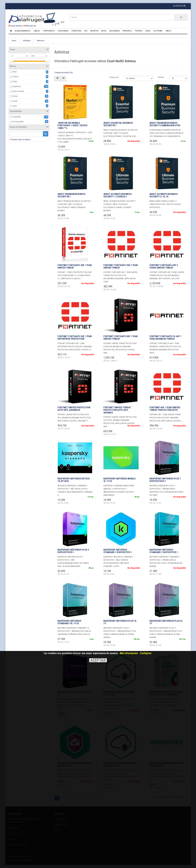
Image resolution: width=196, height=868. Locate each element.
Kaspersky (17, 86)
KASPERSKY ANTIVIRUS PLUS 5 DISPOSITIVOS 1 (73, 551)
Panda (15, 101)
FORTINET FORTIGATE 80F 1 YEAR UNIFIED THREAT (120, 337)
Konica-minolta (18, 91)
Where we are (30, 26)
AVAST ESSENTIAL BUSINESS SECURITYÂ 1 (118, 124)
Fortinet (15, 77)
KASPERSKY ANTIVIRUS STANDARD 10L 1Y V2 (69, 622)
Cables (36, 31)
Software (158, 31)
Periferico (127, 31)
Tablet (168, 31)
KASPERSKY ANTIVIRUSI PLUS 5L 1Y (166, 622)
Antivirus (40, 40)
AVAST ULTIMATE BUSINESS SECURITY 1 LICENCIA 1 (117, 195)
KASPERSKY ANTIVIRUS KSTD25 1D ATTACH (74, 480)
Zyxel (15, 106)
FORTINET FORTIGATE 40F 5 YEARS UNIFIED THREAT (163, 266)
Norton (15, 96)
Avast (15, 72)
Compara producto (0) (63, 72)
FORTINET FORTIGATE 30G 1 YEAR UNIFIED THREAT (120, 266)
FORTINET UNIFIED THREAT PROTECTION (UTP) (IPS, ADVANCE (117, 410)
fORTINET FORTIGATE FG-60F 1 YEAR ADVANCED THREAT (165, 337)
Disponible (17, 117)
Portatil (139, 31)
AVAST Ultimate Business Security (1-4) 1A (163, 195)
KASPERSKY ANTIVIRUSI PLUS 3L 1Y (120, 622)
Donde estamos (15, 26)
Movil (104, 31)
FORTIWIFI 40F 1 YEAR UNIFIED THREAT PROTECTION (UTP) (164, 409)
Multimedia (114, 31)
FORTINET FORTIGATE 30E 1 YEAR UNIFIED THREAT (75, 266)
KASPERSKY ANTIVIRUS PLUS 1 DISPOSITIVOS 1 (165, 480)
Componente (49, 31)
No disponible (18, 122)
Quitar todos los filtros (20, 139)
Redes (148, 31)
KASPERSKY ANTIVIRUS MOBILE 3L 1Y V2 (119, 480)
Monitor (94, 31)
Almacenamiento (23, 31)
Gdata (15, 81)
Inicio (14, 40)
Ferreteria (76, 31)
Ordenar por (114, 77)
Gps (86, 31)
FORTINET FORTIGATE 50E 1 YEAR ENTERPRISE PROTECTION (75, 337)
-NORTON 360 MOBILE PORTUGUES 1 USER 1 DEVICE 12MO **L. (73, 126)
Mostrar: (161, 77)
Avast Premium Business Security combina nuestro (164, 124)
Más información (129, 653)
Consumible (63, 31)
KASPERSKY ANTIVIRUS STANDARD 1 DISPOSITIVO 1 (117, 551)
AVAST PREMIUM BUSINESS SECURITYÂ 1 (72, 195)
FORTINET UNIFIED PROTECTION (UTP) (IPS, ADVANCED (74, 409)
